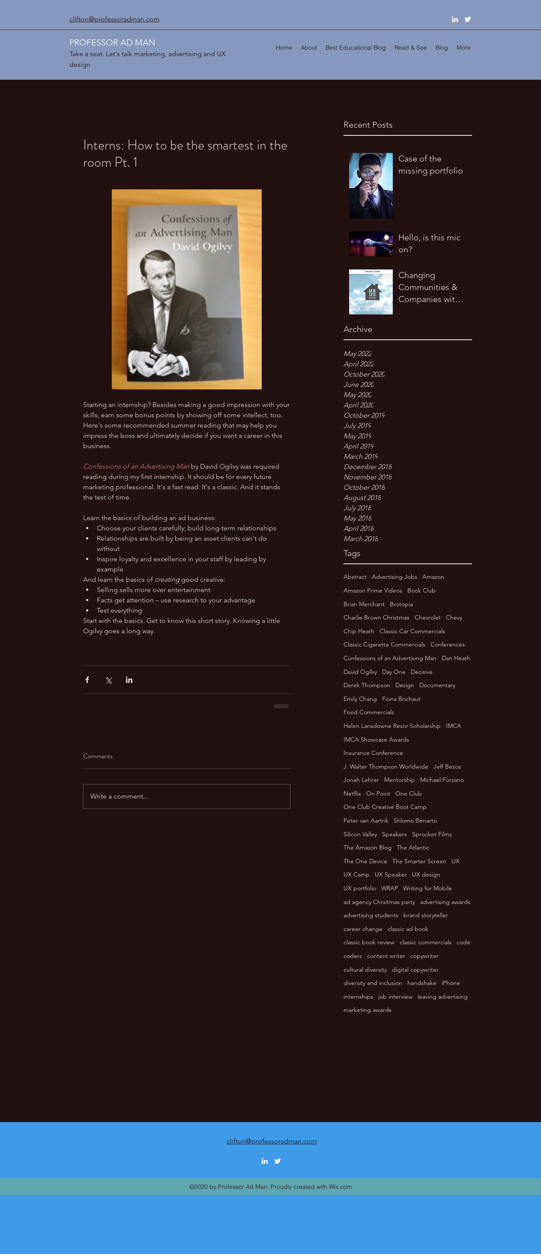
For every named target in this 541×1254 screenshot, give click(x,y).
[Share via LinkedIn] (129, 680)
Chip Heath (359, 631)
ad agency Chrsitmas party (379, 902)
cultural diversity (365, 969)
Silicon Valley (360, 834)
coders (353, 956)
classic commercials (425, 942)
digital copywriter (415, 969)
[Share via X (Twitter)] (108, 680)
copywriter (424, 956)
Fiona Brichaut (401, 699)
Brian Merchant (364, 604)
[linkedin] (455, 19)
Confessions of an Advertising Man (390, 658)
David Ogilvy (360, 672)
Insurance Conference (373, 753)
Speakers (394, 834)
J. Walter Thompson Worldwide (386, 766)
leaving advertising (443, 996)
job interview (395, 996)
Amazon (433, 577)
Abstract (355, 577)
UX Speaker (391, 874)
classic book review (369, 942)
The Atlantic (413, 847)
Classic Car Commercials (412, 631)
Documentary (437, 685)
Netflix (352, 793)
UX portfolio (360, 888)
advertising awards (445, 902)
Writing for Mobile (427, 888)
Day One (394, 672)
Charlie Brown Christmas (376, 617)
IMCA (453, 726)
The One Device (365, 861)
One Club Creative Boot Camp (385, 807)
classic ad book (408, 929)
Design (404, 685)
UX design (426, 874)
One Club (408, 793)
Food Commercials (369, 712)
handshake (421, 983)
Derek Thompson (367, 685)
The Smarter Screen (419, 861)
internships (358, 996)
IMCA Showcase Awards (376, 739)
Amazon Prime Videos (373, 590)
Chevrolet (428, 617)
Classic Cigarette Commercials (384, 644)
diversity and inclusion (373, 983)
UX (455, 861)
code (463, 942)
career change (363, 929)
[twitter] (467, 19)
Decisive (422, 672)
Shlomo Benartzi (415, 820)
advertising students (371, 915)
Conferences (447, 644)
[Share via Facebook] (87, 680)
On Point (378, 793)
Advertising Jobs (394, 577)
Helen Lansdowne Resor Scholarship (392, 726)
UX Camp (357, 874)
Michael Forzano (442, 780)
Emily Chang (360, 699)
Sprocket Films (432, 834)
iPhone (451, 983)
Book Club (421, 590)
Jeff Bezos (447, 766)
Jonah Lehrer (361, 780)
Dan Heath (456, 658)
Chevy (454, 617)
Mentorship (399, 780)
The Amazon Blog (368, 847)
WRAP (389, 888)
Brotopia (401, 604)
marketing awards (368, 1010)
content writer (386, 956)
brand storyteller (426, 915)
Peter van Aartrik (366, 820)
